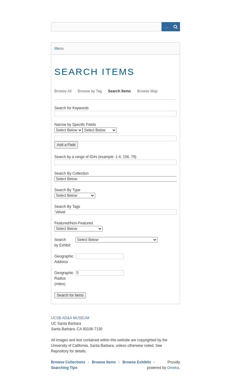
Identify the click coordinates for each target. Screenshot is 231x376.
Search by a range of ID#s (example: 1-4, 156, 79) (95, 157)
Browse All (63, 91)
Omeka (173, 368)
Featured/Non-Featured (73, 223)
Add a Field (66, 145)
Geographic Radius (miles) (63, 278)
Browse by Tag (90, 91)
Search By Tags (67, 206)
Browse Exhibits (137, 362)
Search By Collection (71, 173)
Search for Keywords (71, 108)
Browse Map (147, 91)
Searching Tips (64, 368)
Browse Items (104, 362)
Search (175, 26)
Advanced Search (166, 26)
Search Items (119, 91)
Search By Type (67, 190)
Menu (59, 48)
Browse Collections (68, 362)
